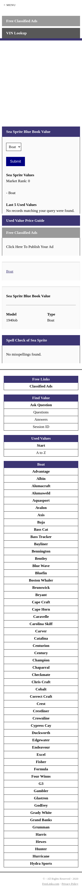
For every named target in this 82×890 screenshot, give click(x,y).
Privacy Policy (70, 883)
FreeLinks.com (50, 883)
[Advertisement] (41, 81)
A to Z (41, 453)
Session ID (41, 427)
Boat (9, 271)
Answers (41, 419)
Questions (41, 412)
